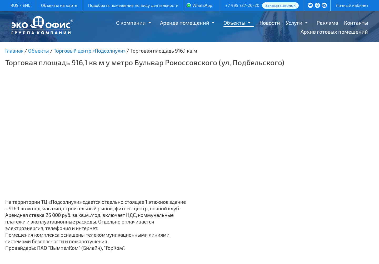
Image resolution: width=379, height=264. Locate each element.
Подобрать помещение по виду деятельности (133, 5)
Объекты (234, 22)
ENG (27, 5)
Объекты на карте (59, 5)
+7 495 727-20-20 (242, 5)
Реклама (327, 22)
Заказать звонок (280, 5)
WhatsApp (202, 5)
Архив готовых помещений (334, 31)
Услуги (294, 22)
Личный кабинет (352, 5)
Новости (270, 22)
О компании (131, 22)
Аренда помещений (184, 22)
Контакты (356, 22)
